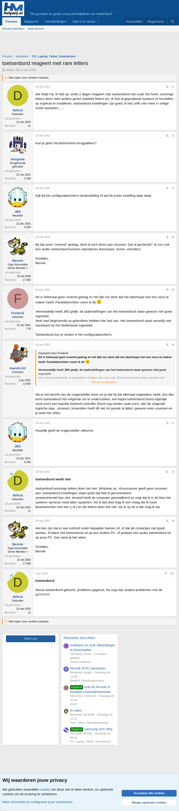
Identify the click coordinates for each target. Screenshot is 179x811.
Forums (11, 21)
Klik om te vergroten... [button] (105, 382)
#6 (173, 344)
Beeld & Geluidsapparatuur (87, 680)
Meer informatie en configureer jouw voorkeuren (37, 802)
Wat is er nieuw (84, 21)
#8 (173, 471)
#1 (173, 86)
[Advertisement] (82, 44)
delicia (10, 70)
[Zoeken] (172, 21)
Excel (73, 704)
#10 (172, 573)
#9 (173, 520)
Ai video (76, 710)
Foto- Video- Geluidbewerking (89, 722)
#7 (173, 423)
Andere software (80, 661)
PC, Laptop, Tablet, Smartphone (90, 741)
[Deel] (167, 86)
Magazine (31, 21)
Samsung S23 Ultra (91, 729)
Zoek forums (35, 28)
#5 (173, 289)
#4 (173, 237)
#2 (173, 135)
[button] (99, 21)
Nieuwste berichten (79, 638)
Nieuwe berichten (13, 28)
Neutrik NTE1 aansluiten (88, 668)
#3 (173, 188)
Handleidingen (55, 21)
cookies (45, 789)
